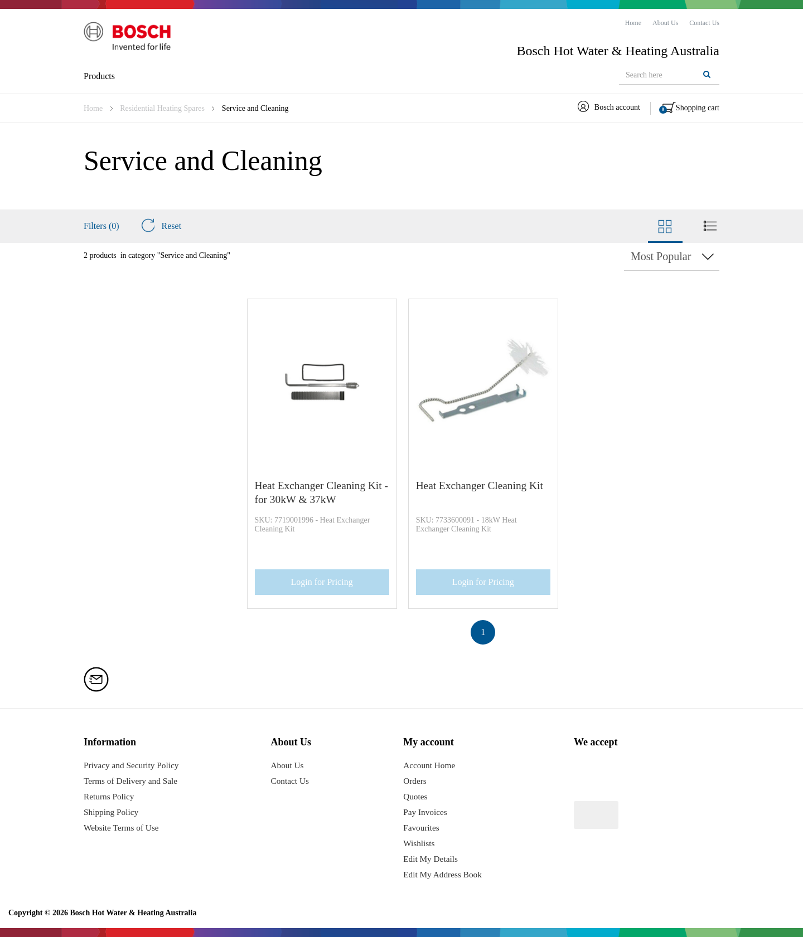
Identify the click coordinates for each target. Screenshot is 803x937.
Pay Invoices (425, 812)
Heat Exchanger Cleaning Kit (478, 485)
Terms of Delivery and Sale (133, 780)
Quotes (414, 796)
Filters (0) (101, 226)
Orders (414, 780)
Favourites (421, 827)
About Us (290, 765)
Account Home (429, 765)
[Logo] (131, 38)
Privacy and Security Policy (133, 765)
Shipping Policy (112, 812)
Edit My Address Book (443, 874)
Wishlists (418, 843)
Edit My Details (430, 858)
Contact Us (293, 780)
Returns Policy (110, 796)
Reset (160, 225)
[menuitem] (633, 22)
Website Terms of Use (123, 827)
